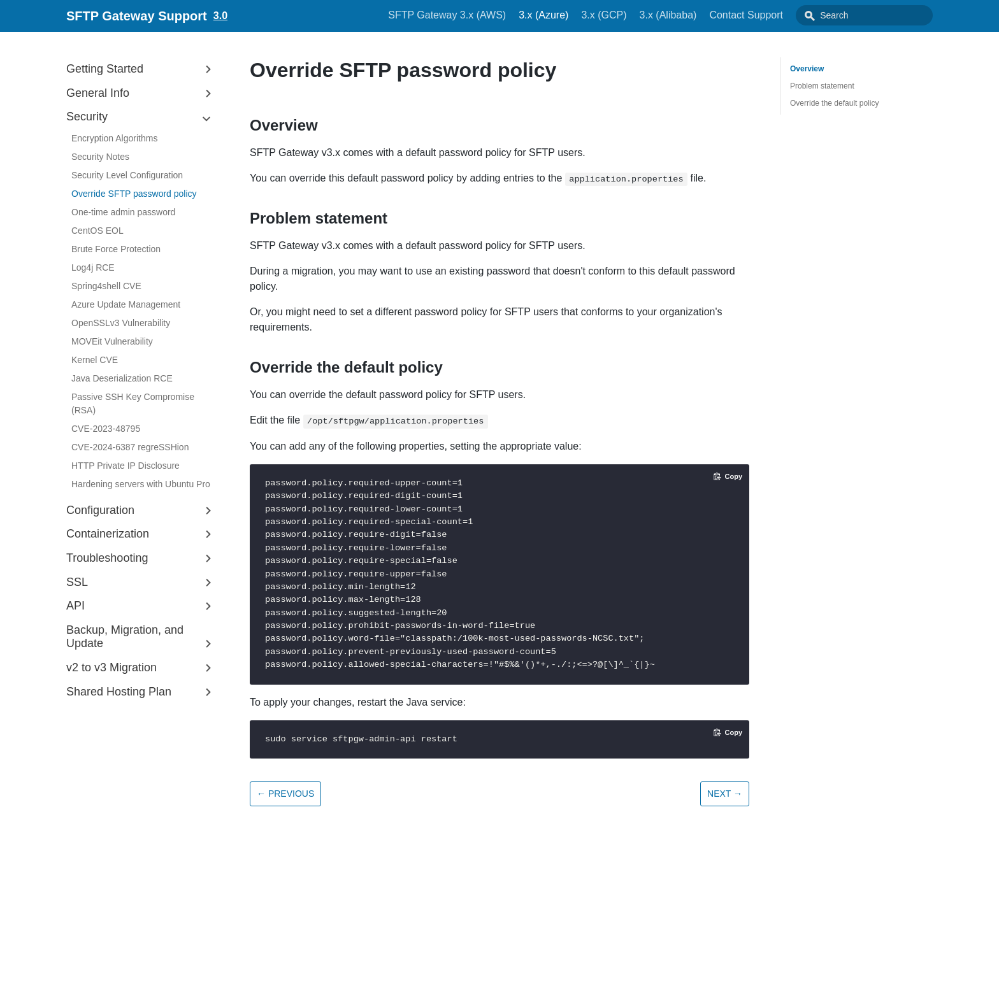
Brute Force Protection (116, 249)
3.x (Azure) (572, 15)
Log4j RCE (93, 267)
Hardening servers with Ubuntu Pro (140, 484)
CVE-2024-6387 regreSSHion (130, 447)
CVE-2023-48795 (105, 429)
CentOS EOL (97, 230)
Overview (807, 68)
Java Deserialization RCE (122, 378)
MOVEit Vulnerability (112, 341)
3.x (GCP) (632, 15)
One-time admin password (123, 212)
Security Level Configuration (127, 175)
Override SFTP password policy (134, 194)
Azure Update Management (125, 304)
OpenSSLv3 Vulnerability (120, 323)
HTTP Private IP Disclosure (125, 465)
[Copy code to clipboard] (728, 476)
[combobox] (878, 15)
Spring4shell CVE (106, 286)
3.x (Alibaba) (697, 15)
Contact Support (775, 15)
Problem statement (822, 86)
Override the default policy (834, 103)
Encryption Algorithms (114, 138)
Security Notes (100, 157)
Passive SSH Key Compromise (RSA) (132, 403)
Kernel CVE (94, 360)
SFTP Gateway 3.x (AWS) (476, 15)
